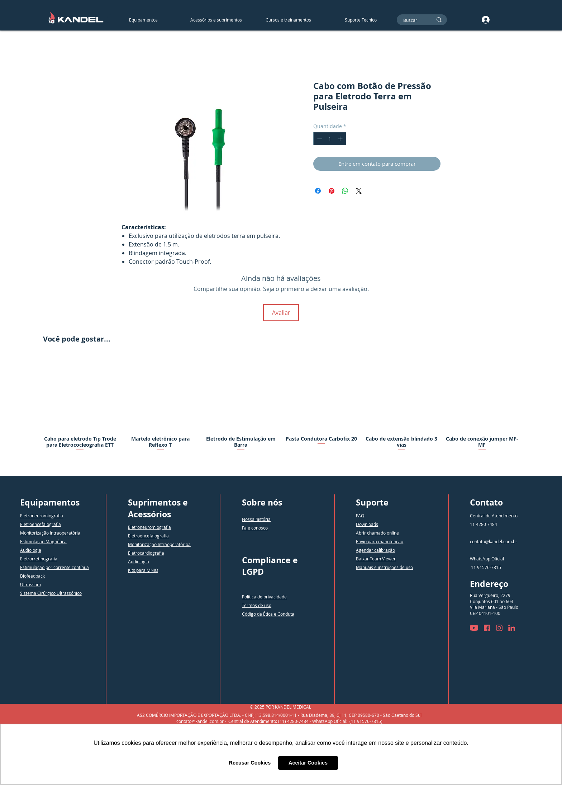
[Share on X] (358, 191)
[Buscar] (412, 20)
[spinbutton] (329, 138)
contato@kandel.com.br (493, 541)
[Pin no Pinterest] (331, 191)
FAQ (360, 515)
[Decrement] (318, 138)
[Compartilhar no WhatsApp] (345, 191)
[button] (216, 19)
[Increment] (340, 138)
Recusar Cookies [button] (250, 763)
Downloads (367, 524)
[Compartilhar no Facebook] (318, 191)
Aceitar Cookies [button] (308, 763)
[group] (281, 410)
